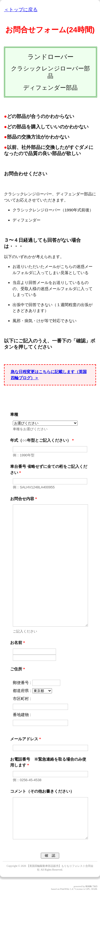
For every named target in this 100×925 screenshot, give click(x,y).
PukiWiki (64, 921)
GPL (88, 921)
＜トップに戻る (21, 9)
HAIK (89, 918)
